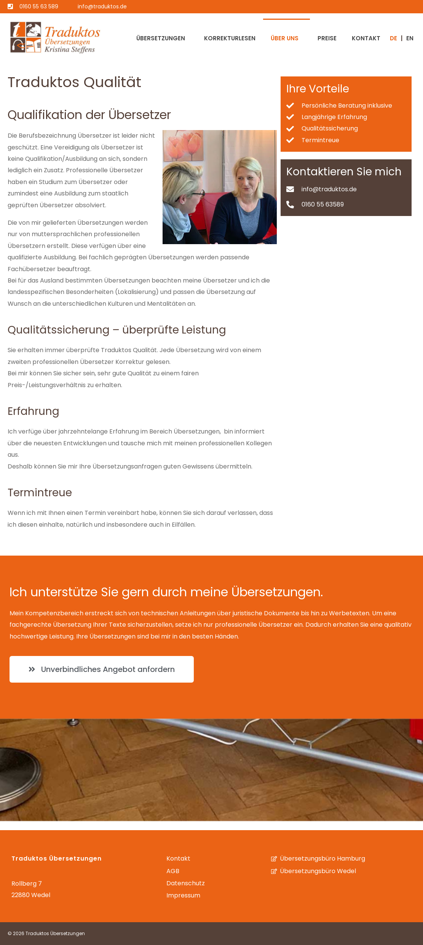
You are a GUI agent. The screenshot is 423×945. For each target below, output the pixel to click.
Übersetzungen (160, 38)
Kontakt (366, 38)
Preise (327, 38)
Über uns (284, 38)
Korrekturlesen (229, 38)
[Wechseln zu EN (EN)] (409, 38)
